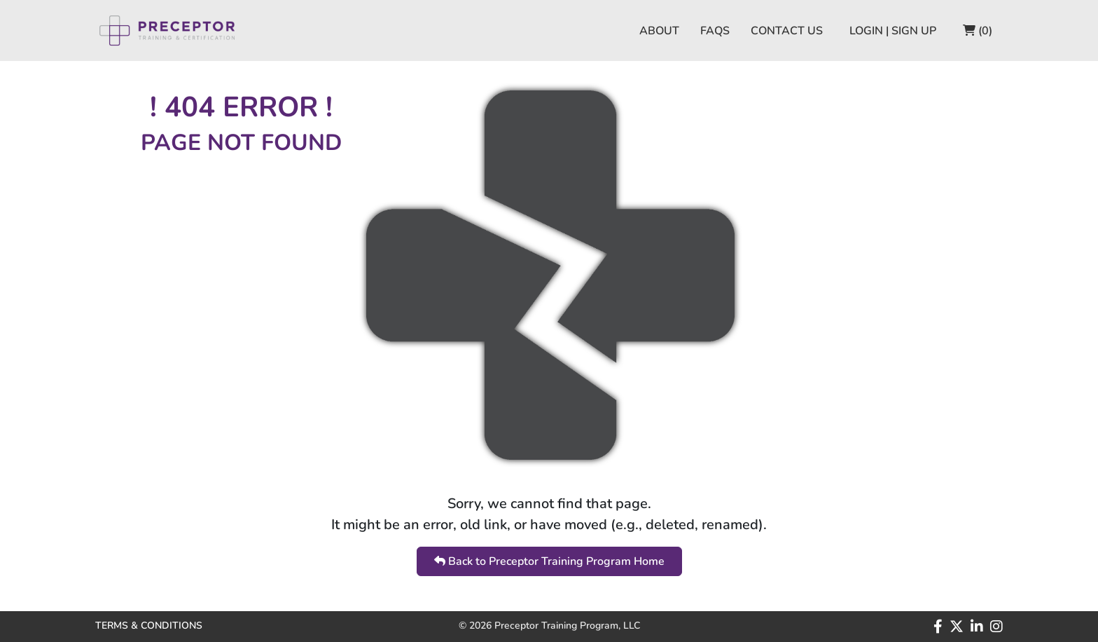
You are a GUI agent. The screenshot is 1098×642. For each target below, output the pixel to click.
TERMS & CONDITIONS (148, 625)
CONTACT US (787, 31)
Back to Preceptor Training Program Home (549, 561)
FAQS (715, 31)
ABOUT (659, 31)
